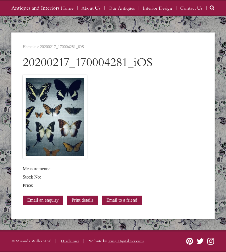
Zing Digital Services (126, 241)
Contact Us (191, 8)
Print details (82, 200)
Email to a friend (121, 200)
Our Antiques (121, 8)
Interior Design (157, 8)
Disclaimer (70, 241)
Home (67, 8)
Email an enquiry (43, 200)
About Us (90, 8)
